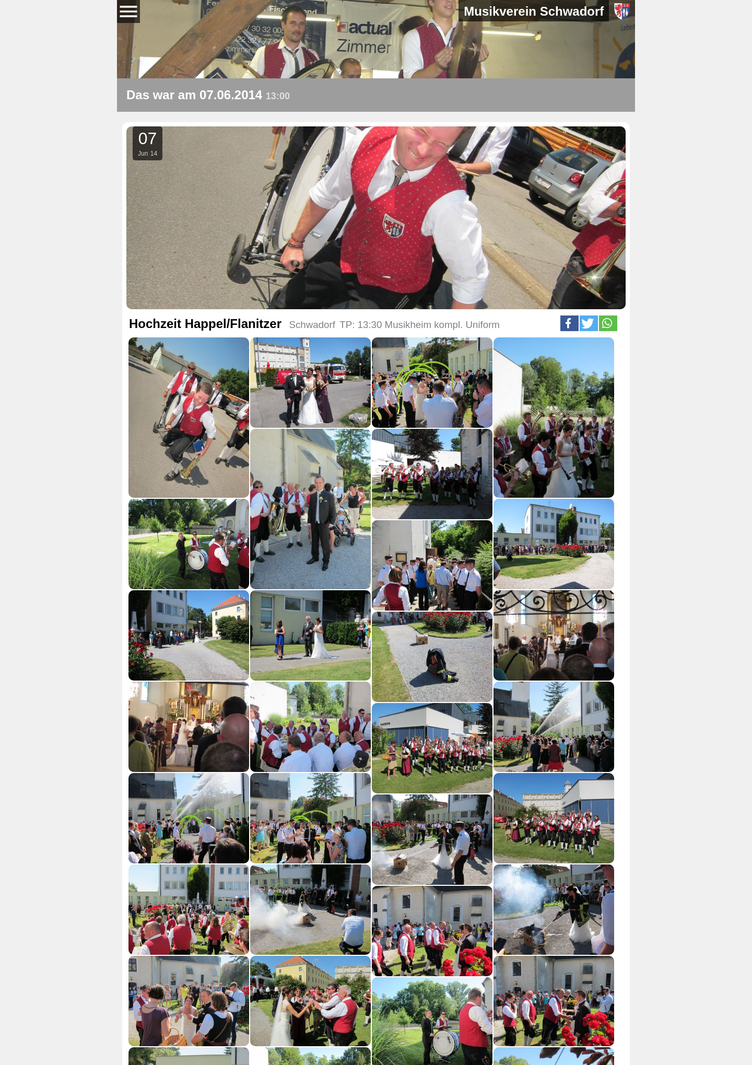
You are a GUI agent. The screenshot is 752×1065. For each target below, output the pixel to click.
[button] (569, 323)
